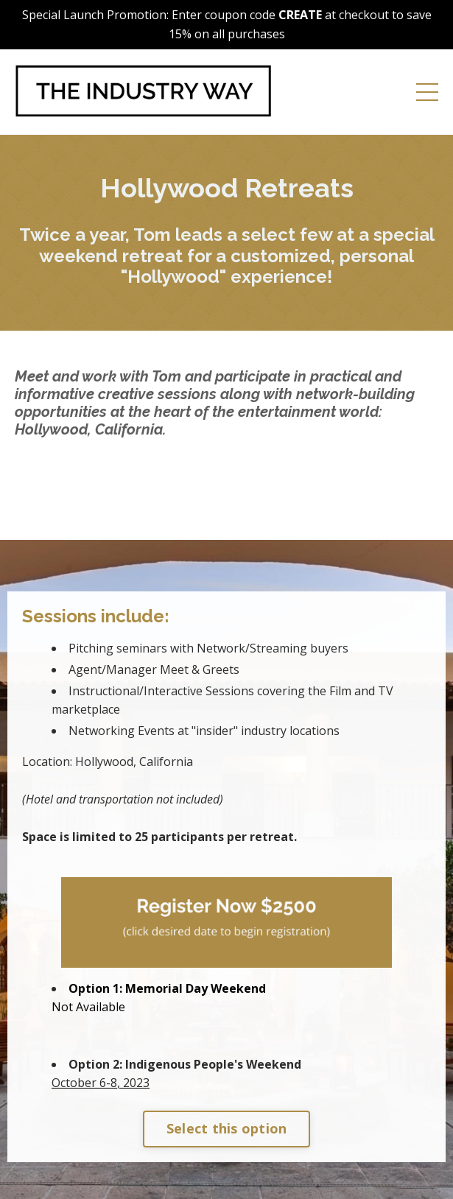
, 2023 (101, 1083)
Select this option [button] (226, 1128)
